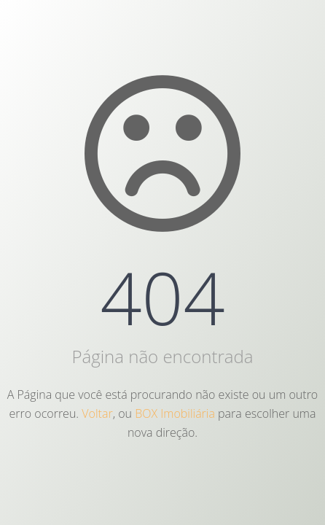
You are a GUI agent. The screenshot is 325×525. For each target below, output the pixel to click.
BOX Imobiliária (175, 413)
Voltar (97, 413)
